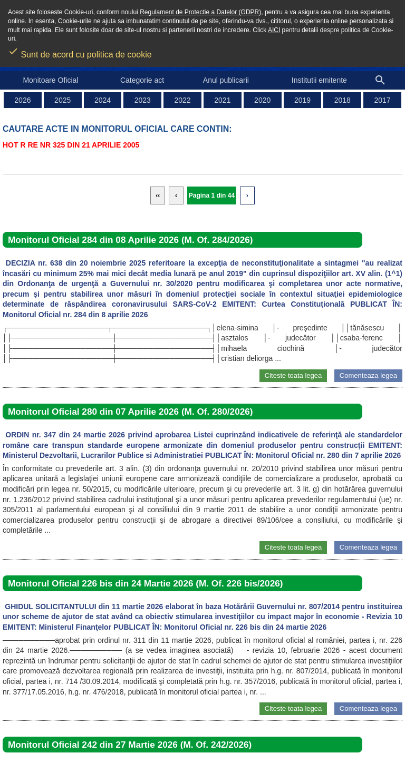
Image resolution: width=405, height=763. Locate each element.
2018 (342, 100)
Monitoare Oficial (50, 80)
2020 (262, 100)
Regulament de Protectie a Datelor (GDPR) (200, 12)
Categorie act (142, 80)
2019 (302, 100)
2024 (102, 100)
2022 (183, 100)
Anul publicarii (226, 80)
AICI (274, 30)
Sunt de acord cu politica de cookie (80, 51)
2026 (22, 100)
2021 (222, 100)
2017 (382, 100)
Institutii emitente (319, 80)
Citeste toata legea (293, 375)
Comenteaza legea (368, 375)
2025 (62, 100)
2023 (142, 100)
